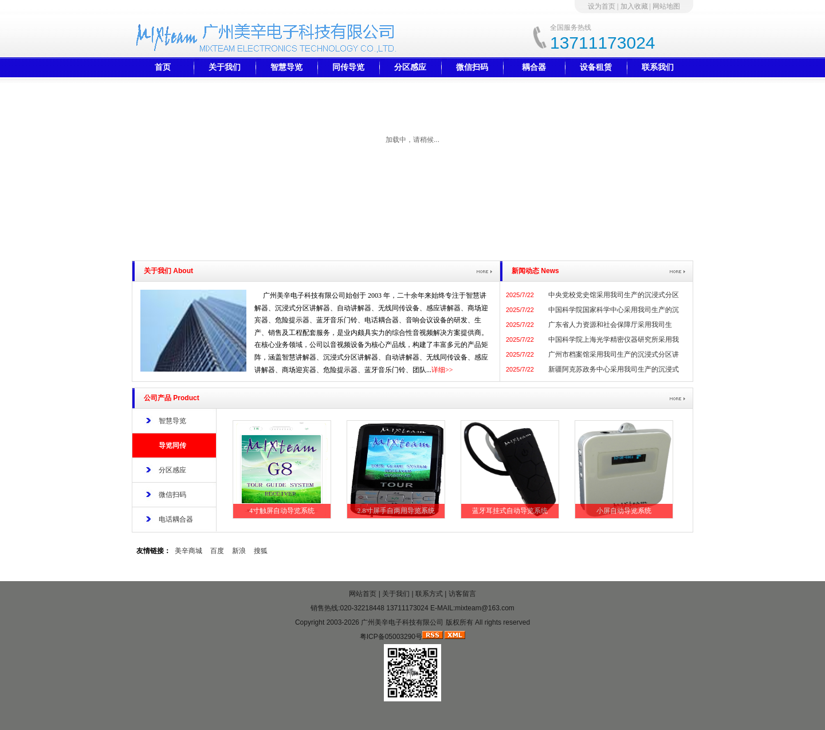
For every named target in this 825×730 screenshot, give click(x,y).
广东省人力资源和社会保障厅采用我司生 (610, 325)
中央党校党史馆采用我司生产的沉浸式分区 (613, 295)
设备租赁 (596, 67)
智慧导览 (286, 67)
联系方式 (429, 594)
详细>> (442, 370)
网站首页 (362, 594)
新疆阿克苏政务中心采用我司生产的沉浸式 (613, 369)
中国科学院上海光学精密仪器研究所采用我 (613, 340)
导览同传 (172, 445)
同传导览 (348, 67)
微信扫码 (472, 67)
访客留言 (462, 594)
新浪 (239, 551)
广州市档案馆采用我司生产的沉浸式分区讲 (613, 354)
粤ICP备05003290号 (391, 637)
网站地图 (666, 6)
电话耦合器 (176, 519)
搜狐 (261, 551)
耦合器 (534, 67)
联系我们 (658, 67)
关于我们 (225, 67)
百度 (217, 551)
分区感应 (410, 67)
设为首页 (601, 6)
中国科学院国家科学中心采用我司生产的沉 (613, 310)
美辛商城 (188, 551)
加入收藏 (634, 6)
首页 (163, 67)
